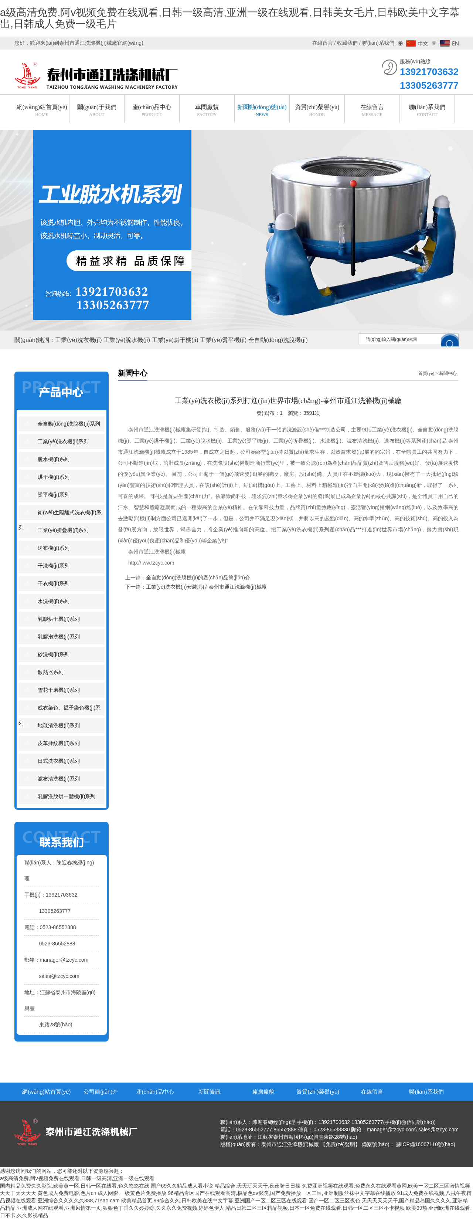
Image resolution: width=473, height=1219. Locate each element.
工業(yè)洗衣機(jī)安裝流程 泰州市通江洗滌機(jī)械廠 (206, 587)
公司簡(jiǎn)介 (101, 1091)
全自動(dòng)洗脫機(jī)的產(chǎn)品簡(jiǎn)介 (198, 577)
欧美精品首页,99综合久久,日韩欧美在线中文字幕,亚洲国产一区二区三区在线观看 (214, 1200)
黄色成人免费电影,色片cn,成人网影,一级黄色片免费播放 (102, 1193)
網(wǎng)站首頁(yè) (46, 1091)
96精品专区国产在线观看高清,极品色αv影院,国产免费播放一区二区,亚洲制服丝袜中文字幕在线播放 (281, 1193)
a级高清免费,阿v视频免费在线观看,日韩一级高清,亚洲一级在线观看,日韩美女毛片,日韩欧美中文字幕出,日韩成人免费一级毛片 (230, 18)
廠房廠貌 (263, 1091)
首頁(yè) (426, 373)
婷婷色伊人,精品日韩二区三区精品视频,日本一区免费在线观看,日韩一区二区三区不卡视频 (301, 1208)
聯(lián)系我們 (426, 1091)
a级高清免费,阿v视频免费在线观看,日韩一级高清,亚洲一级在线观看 (77, 1178)
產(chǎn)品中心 (155, 1091)
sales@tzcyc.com (59, 976)
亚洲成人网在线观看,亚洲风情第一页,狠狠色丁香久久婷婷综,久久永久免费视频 (107, 1208)
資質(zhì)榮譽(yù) (317, 1091)
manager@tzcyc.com (64, 960)
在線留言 (372, 1091)
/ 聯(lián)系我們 (376, 43)
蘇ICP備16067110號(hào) (425, 1144)
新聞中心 (448, 373)
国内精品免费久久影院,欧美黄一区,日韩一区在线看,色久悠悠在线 (74, 1186)
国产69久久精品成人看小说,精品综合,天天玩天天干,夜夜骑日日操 (225, 1186)
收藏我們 (347, 43)
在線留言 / (324, 43)
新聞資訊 (209, 1091)
